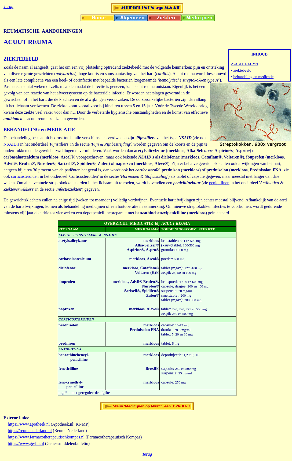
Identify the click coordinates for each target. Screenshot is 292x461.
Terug (147, 454)
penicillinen (219, 182)
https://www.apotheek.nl (29, 424)
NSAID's (11, 144)
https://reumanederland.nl (30, 430)
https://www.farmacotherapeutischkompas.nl (46, 437)
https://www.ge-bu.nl (26, 443)
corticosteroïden (25, 176)
